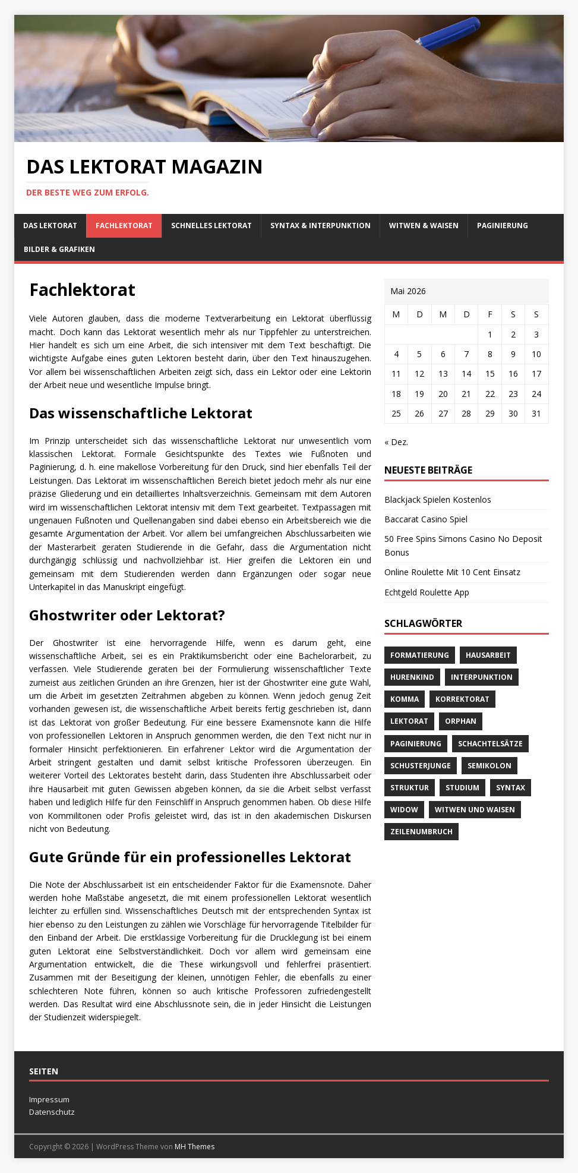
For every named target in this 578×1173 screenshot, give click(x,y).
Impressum (49, 1099)
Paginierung (502, 225)
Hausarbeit (488, 655)
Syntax (510, 788)
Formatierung (419, 655)
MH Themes (194, 1147)
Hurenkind (412, 677)
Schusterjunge (420, 766)
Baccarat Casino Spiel (426, 519)
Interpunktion (482, 677)
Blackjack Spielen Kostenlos (437, 499)
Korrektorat (462, 699)
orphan (460, 721)
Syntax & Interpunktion (320, 225)
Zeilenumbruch (421, 832)
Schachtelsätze (490, 744)
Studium (462, 788)
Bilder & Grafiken (59, 249)
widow (404, 810)
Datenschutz (52, 1111)
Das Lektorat (50, 225)
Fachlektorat (124, 225)
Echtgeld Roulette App (426, 592)
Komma (404, 699)
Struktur (409, 788)
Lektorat (409, 721)
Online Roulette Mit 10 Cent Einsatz (452, 572)
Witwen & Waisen (424, 225)
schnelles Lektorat (211, 225)
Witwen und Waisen (475, 810)
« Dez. (396, 441)
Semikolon (489, 766)
